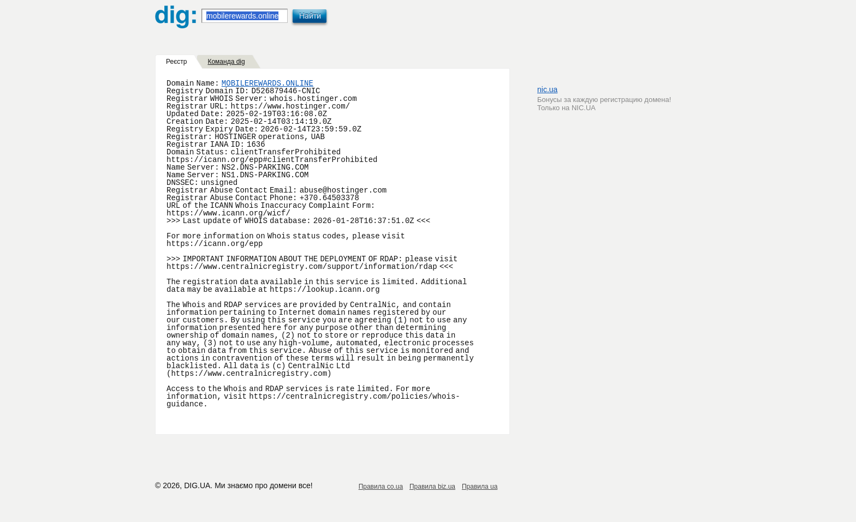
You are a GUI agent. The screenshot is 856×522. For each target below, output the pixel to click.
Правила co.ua (381, 486)
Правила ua (479, 486)
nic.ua (547, 89)
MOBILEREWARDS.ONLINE (267, 83)
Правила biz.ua (432, 486)
